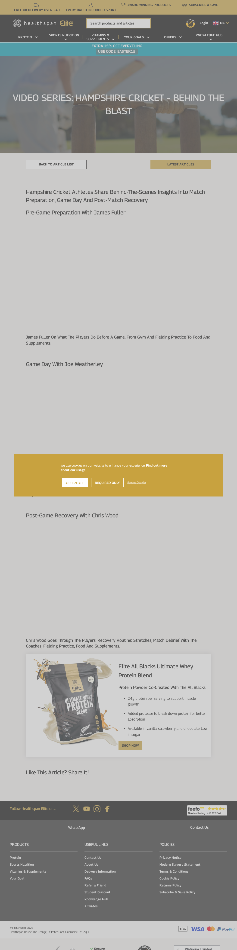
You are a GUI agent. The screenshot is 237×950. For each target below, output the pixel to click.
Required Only (107, 482)
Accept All (74, 483)
